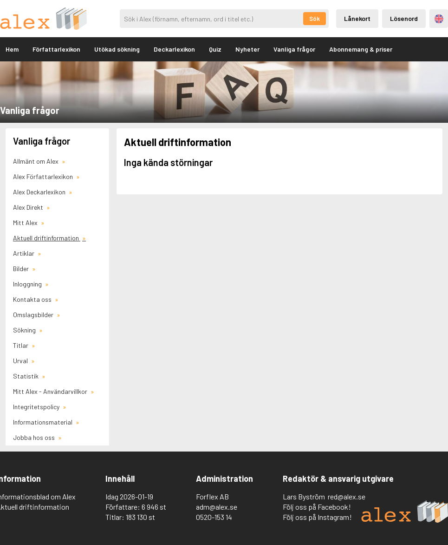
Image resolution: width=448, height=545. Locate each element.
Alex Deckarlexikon (40, 192)
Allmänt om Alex (36, 161)
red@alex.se (346, 496)
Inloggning (28, 284)
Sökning (25, 330)
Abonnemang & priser (360, 49)
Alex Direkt (29, 207)
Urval (21, 361)
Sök (314, 18)
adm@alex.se (216, 506)
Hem (12, 49)
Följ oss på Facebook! (317, 506)
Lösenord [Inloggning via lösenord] (404, 18)
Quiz (215, 49)
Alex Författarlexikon (43, 176)
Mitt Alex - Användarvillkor (51, 391)
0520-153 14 (214, 516)
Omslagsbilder (34, 315)
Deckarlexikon (174, 49)
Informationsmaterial (43, 422)
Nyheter (247, 49)
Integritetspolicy (37, 407)
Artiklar (24, 253)
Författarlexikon (56, 49)
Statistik (26, 376)
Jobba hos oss (34, 437)
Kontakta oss (33, 299)
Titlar (21, 345)
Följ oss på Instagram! (317, 516)
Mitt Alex (26, 222)
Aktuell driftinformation (46, 238)
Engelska (439, 18)
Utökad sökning (117, 49)
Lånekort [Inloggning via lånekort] (357, 18)
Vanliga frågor (294, 49)
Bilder (21, 268)
